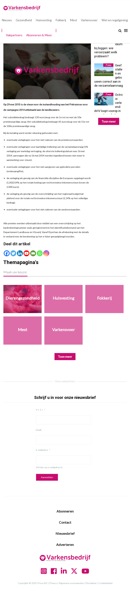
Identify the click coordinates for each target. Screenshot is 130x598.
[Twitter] (13, 253)
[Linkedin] (20, 253)
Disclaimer (91, 583)
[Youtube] (26, 253)
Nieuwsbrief (65, 533)
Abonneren (65, 511)
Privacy (53, 583)
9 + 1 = (39, 409)
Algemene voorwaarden (71, 583)
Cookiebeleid (105, 583)
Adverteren (65, 545)
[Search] (120, 31)
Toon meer (109, 121)
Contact (65, 522)
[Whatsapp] (40, 253)
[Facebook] (7, 253)
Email (38, 429)
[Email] (33, 253)
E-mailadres (42, 449)
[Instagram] (46, 253)
